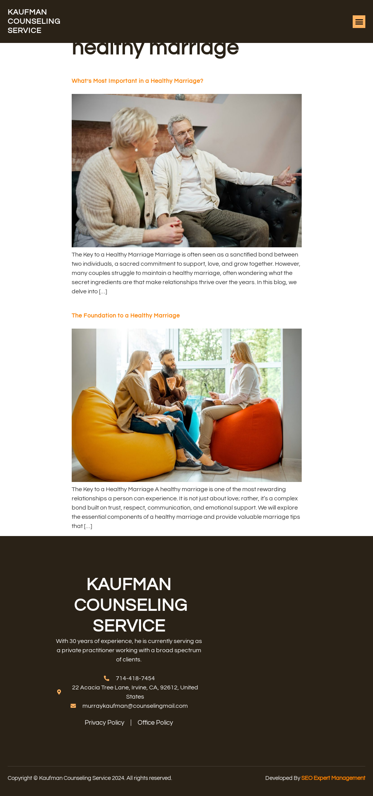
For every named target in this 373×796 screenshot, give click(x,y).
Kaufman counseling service (34, 21)
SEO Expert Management (333, 778)
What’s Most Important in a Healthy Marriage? (138, 81)
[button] (359, 21)
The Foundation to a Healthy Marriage (126, 316)
